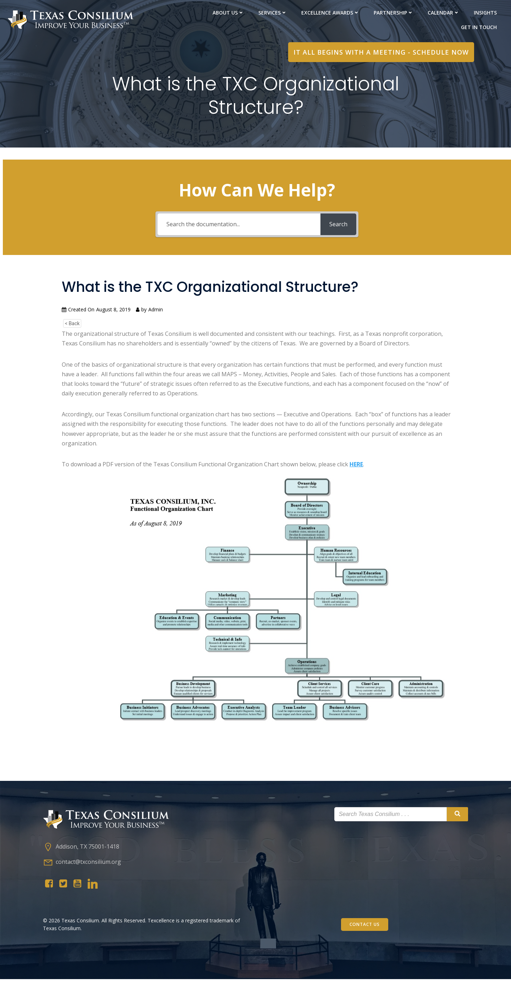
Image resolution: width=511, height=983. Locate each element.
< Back (72, 325)
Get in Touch (479, 27)
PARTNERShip (393, 12)
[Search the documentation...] (239, 226)
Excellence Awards (330, 12)
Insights (485, 12)
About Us (228, 12)
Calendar (444, 12)
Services (272, 12)
